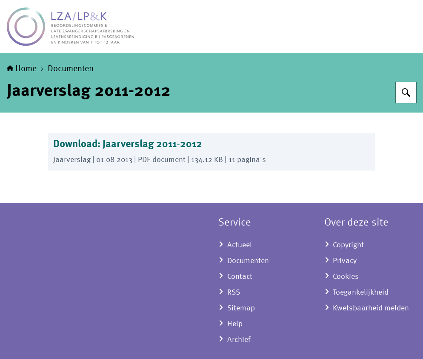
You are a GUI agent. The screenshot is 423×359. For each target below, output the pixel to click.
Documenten (71, 69)
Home (22, 69)
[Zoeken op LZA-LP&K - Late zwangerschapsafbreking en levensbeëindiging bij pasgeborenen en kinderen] (406, 92)
